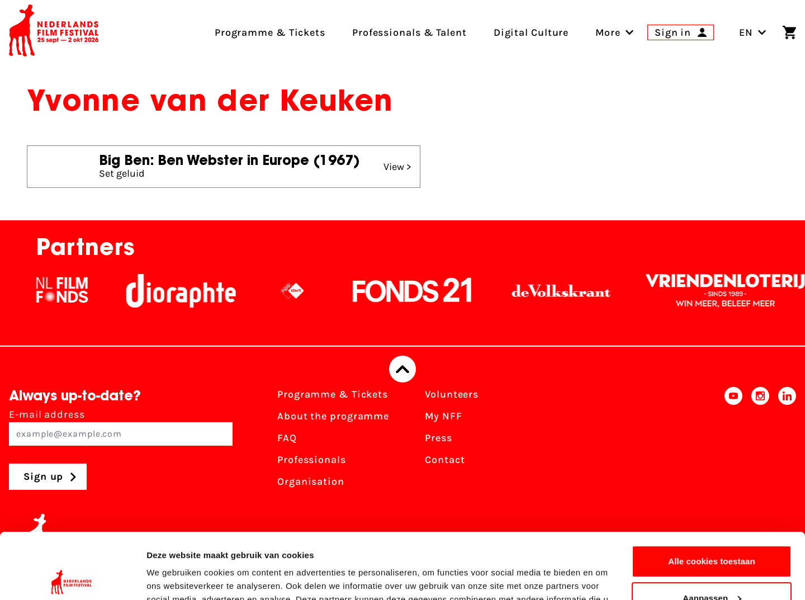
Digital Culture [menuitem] (531, 32)
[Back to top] (402, 369)
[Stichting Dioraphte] (190, 291)
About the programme (333, 416)
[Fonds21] (421, 291)
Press (438, 438)
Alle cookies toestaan (711, 495)
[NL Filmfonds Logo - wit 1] (71, 291)
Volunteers (452, 394)
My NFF (443, 416)
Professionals (311, 459)
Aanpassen (712, 532)
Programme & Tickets (332, 394)
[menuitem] (608, 32)
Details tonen (173, 578)
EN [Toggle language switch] (752, 32)
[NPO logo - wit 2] (301, 291)
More (608, 32)
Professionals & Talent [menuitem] (409, 32)
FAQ (287, 438)
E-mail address (121, 427)
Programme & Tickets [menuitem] (270, 32)
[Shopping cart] (789, 32)
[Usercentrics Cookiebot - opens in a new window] (72, 578)
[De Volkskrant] (570, 291)
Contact (445, 459)
